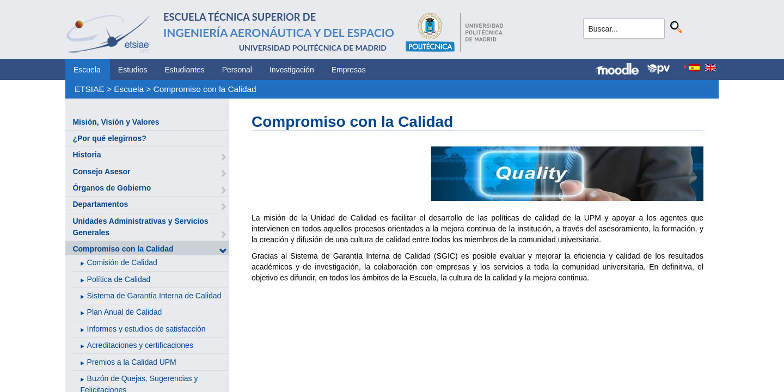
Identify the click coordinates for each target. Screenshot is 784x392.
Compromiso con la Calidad (205, 89)
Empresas (349, 69)
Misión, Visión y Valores (115, 122)
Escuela (87, 69)
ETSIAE (90, 89)
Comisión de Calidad (122, 262)
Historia (86, 154)
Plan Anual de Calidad (124, 312)
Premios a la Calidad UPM (131, 362)
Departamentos (100, 204)
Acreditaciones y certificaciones (140, 345)
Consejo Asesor (101, 171)
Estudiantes (185, 69)
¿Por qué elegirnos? (109, 138)
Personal (237, 69)
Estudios (133, 69)
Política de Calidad (119, 279)
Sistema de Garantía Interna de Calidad (154, 295)
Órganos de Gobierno (111, 187)
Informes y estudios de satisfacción (146, 328)
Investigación (292, 69)
